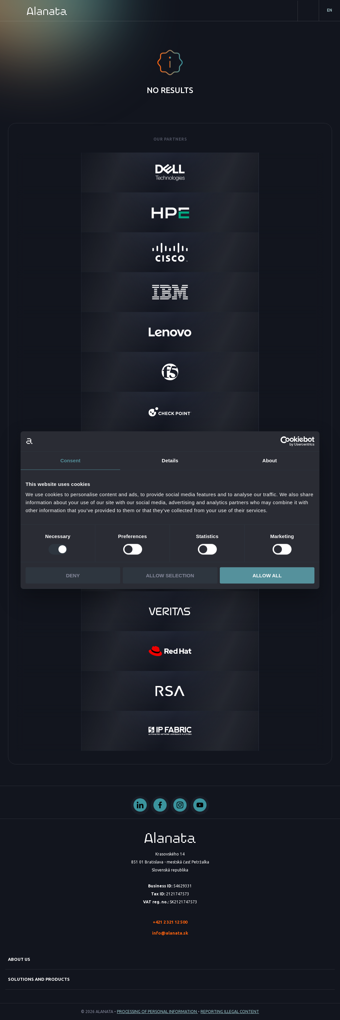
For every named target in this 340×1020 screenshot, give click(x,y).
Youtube (200, 805)
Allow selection (170, 575)
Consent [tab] (70, 460)
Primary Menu (10, 10)
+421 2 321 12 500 (170, 922)
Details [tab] (170, 460)
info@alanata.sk (170, 933)
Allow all (267, 575)
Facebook (160, 805)
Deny (73, 575)
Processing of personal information (157, 1011)
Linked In (140, 805)
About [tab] (269, 460)
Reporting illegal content (230, 1011)
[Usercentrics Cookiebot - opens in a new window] (285, 441)
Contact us (308, 11)
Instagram (180, 805)
